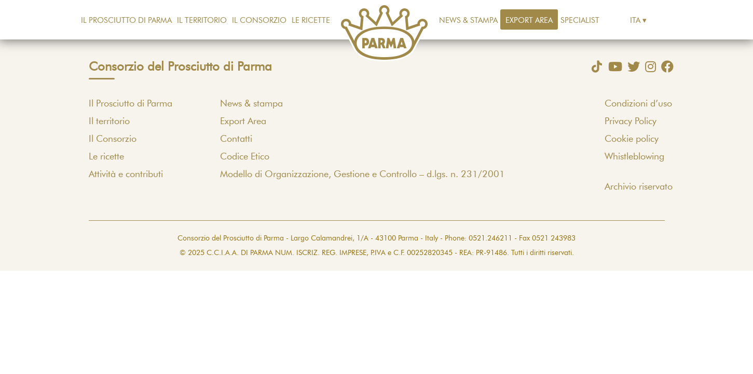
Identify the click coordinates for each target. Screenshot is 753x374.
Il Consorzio (259, 20)
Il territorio (202, 20)
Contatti (236, 139)
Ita (635, 20)
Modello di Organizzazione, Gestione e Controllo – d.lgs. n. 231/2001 (362, 174)
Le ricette (311, 20)
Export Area (529, 20)
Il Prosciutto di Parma (126, 20)
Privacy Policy (630, 121)
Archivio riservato (639, 187)
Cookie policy (632, 139)
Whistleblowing (634, 157)
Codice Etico (244, 157)
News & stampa (468, 20)
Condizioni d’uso (638, 104)
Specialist (579, 20)
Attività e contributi (126, 174)
